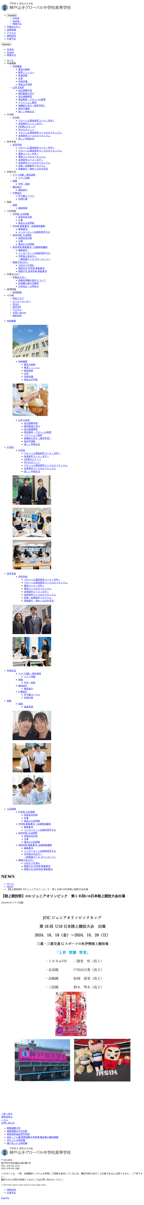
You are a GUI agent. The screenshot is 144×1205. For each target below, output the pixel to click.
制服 (15, 181)
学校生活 (11, 670)
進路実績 (22, 208)
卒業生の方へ (14, 27)
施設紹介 (17, 187)
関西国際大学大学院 (17, 1131)
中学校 (16, 117)
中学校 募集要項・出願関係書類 (29, 226)
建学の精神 (24, 69)
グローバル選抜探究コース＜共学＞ (36, 120)
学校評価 (22, 81)
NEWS (16, 304)
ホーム (10, 60)
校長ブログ (18, 298)
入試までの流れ (26, 265)
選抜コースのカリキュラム (32, 157)
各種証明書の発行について (32, 280)
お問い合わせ (19, 312)
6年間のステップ (26, 126)
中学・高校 (24, 184)
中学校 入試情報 (21, 214)
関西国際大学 (14, 1128)
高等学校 (17, 144)
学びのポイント (26, 129)
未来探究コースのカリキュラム (34, 135)
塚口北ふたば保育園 (17, 1143)
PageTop (5, 1198)
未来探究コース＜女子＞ (30, 123)
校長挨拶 (22, 75)
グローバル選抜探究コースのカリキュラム (40, 132)
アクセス (11, 33)
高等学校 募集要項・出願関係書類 (30, 247)
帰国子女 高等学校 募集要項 (32, 271)
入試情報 (11, 809)
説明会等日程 (25, 217)
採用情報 (11, 30)
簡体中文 (17, 24)
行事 (20, 220)
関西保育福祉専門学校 (18, 1134)
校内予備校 (24, 108)
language (12, 15)
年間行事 (22, 199)
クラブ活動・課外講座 (24, 175)
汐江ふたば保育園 (16, 1140)
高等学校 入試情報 (22, 235)
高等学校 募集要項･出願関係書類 (35, 845)
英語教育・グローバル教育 (32, 99)
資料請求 (11, 36)
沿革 (20, 78)
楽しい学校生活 (26, 111)
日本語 (16, 18)
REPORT (17, 307)
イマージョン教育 (27, 102)
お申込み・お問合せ (28, 286)
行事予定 (11, 39)
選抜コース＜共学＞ (28, 154)
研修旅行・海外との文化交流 (33, 169)
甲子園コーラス (26, 196)
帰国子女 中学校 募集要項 (31, 268)
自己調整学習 (25, 90)
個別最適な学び (26, 93)
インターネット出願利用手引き (34, 232)
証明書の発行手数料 (28, 283)
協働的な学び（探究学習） (32, 105)
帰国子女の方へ (21, 262)
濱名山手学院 (25, 84)
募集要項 (22, 229)
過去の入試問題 (26, 223)
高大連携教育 (25, 96)
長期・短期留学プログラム (32, 166)
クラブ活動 (24, 178)
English (16, 21)
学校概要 (17, 66)
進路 (15, 205)
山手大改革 (18, 87)
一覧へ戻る (7, 1114)
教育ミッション (26, 72)
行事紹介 (17, 193)
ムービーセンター (22, 301)
